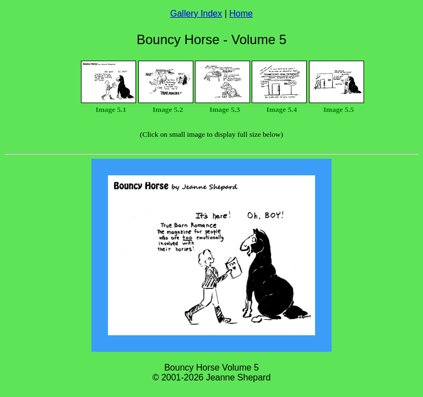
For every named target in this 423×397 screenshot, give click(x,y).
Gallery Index (196, 13)
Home (241, 13)
